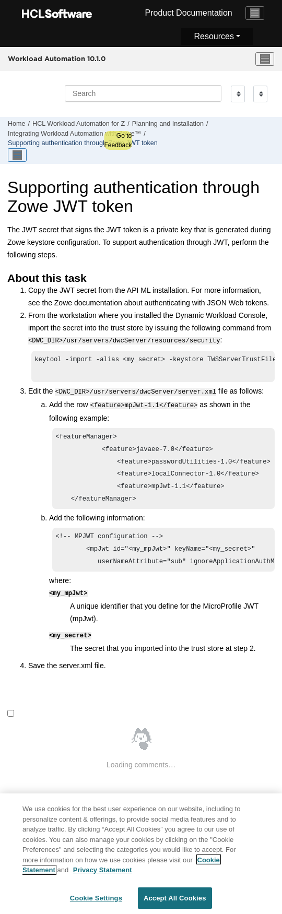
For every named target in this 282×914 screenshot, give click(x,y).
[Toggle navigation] (254, 13)
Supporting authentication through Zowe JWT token (83, 143)
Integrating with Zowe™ (74, 133)
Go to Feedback (118, 140)
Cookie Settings (96, 902)
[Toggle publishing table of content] (17, 155)
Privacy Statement (102, 874)
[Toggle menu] (264, 59)
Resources (213, 36)
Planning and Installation (168, 123)
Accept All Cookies (175, 902)
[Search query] (143, 93)
